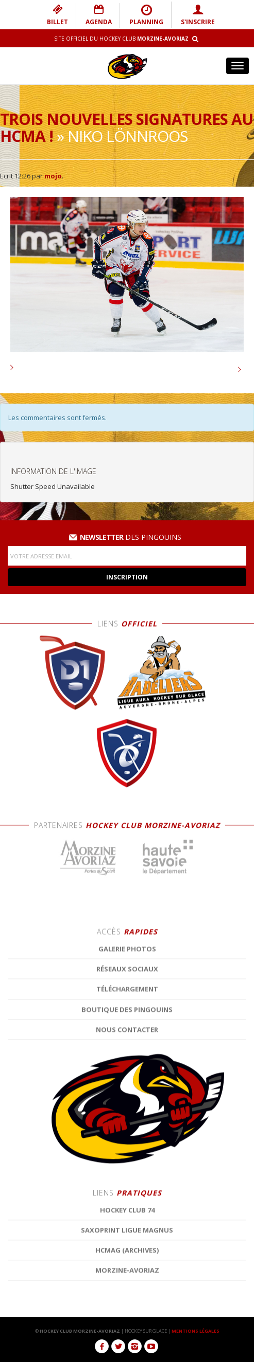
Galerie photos (127, 1250)
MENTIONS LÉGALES (195, 1331)
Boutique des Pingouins (127, 1310)
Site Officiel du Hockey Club (121, 38)
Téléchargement (127, 1290)
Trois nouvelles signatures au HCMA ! (126, 127)
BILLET (57, 15)
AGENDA (99, 15)
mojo (53, 175)
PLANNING (146, 15)
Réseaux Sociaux (127, 1270)
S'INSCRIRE (198, 15)
